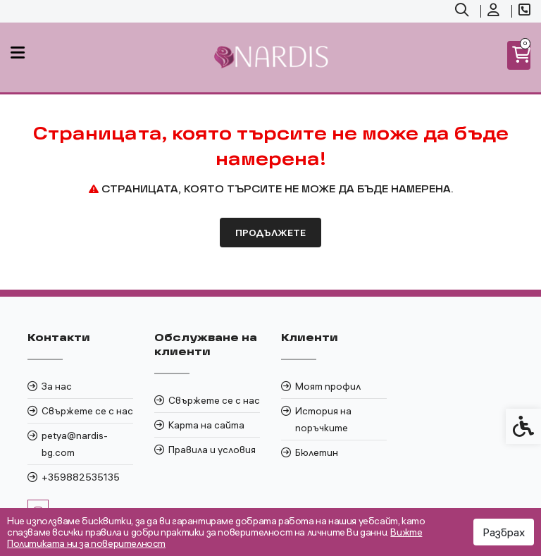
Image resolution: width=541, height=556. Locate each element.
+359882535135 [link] (81, 477)
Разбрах (504, 532)
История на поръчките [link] (323, 419)
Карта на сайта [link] (206, 425)
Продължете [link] (270, 232)
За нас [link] (57, 386)
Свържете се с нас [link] (87, 410)
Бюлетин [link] (316, 452)
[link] (463, 11)
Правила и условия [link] (212, 449)
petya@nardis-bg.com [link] (75, 444)
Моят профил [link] (328, 386)
